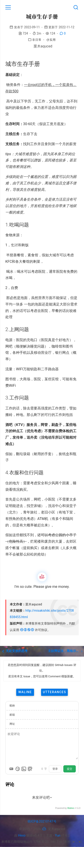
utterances (54, 692)
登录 (55, 768)
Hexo (22, 835)
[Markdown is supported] (11, 769)
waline (25, 692)
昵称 (12, 705)
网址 (12, 723)
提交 (69, 768)
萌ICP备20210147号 (42, 821)
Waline (70, 808)
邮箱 (12, 714)
